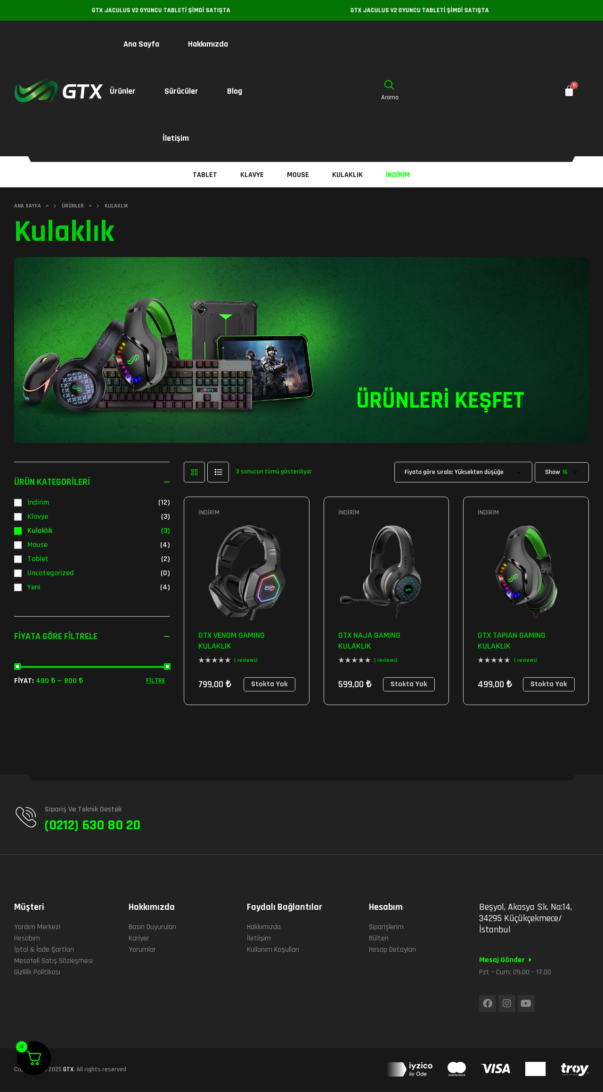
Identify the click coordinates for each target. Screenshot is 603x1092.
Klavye (37, 517)
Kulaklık (39, 531)
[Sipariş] (463, 472)
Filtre (155, 680)
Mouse (37, 545)
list (218, 472)
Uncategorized (50, 573)
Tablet (38, 559)
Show (552, 472)
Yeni (34, 587)
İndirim (209, 512)
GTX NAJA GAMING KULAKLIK (369, 640)
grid (194, 472)
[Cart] (569, 91)
